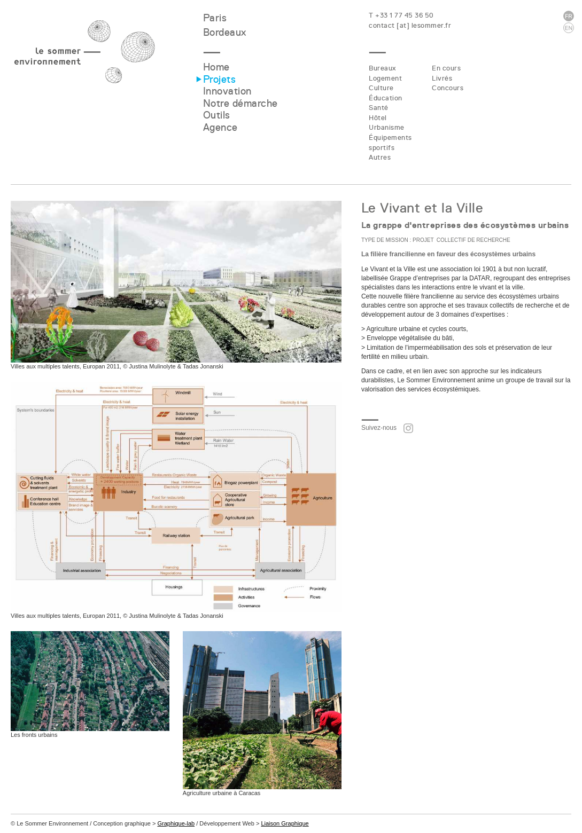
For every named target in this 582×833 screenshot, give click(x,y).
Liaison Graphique (284, 823)
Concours (447, 88)
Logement (385, 78)
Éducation (385, 98)
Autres (380, 157)
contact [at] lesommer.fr (410, 25)
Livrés (442, 78)
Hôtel (378, 118)
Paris (215, 17)
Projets (219, 79)
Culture (381, 88)
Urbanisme (387, 127)
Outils (216, 115)
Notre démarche (240, 103)
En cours (446, 68)
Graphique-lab (176, 823)
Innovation (227, 91)
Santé (379, 108)
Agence (220, 127)
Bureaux (382, 68)
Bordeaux (224, 32)
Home (216, 67)
